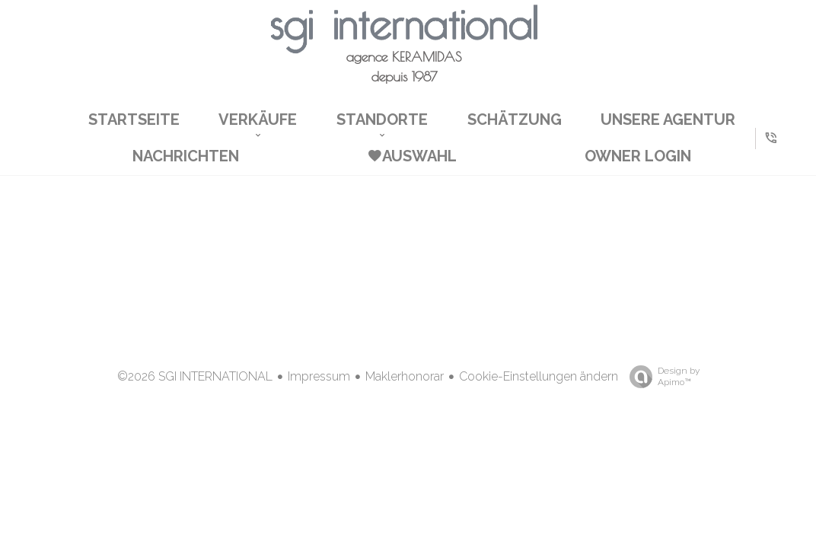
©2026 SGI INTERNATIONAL (195, 376)
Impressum (319, 376)
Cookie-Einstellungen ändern (538, 376)
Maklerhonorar (404, 376)
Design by (661, 376)
